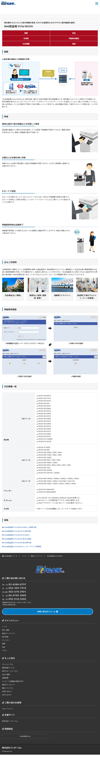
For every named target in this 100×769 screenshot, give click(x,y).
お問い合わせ (6, 691)
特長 (74, 33)
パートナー (6, 640)
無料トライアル (7, 688)
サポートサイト (7, 709)
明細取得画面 (74, 38)
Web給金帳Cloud (25, 736)
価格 (74, 44)
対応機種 (26, 44)
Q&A (3, 647)
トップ (24, 556)
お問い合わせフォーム (46, 611)
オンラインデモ (7, 664)
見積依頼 (5, 678)
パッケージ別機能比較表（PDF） (13, 681)
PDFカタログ (6, 695)
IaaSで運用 (6, 674)
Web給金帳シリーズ (10, 556)
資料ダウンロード (8, 684)
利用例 (26, 38)
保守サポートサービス (10, 671)
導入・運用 (5, 630)
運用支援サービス (8, 668)
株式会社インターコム (10, 721)
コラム (4, 650)
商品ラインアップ (36, 556)
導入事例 (5, 637)
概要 (26, 33)
